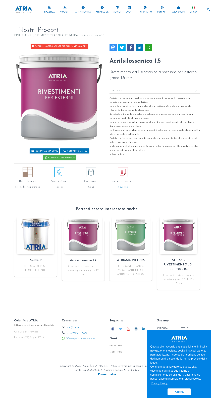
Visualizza (123, 187)
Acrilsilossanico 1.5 (94, 35)
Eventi (184, 328)
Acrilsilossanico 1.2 (83, 260)
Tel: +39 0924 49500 (76, 333)
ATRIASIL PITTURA (131, 260)
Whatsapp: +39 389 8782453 (80, 338)
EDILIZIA (20, 35)
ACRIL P (36, 260)
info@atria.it (73, 327)
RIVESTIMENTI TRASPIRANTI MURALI (55, 35)
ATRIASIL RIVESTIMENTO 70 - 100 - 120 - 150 (178, 265)
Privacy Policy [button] (159, 383)
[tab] (155, 88)
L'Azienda (162, 328)
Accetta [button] (179, 391)
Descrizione (154, 91)
